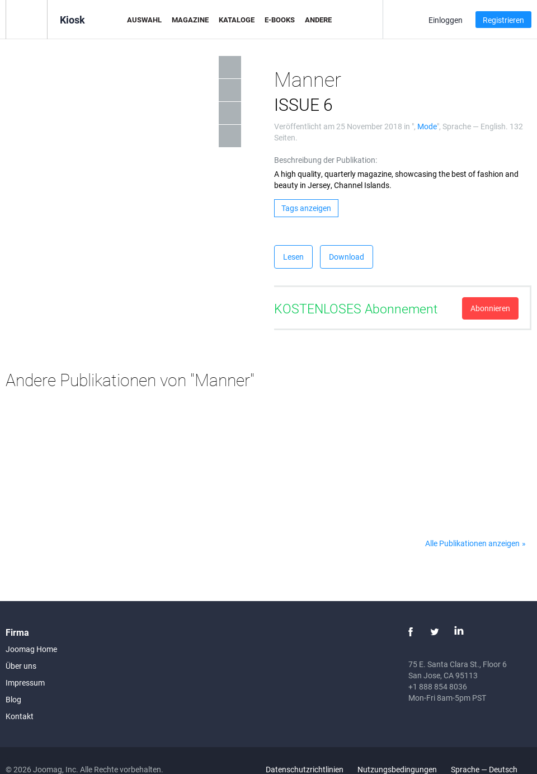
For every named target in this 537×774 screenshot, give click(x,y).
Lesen (293, 256)
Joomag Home (31, 649)
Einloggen (445, 20)
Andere (318, 20)
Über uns (21, 665)
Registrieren (503, 20)
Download (346, 256)
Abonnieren (490, 308)
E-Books (280, 20)
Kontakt (20, 716)
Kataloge (237, 20)
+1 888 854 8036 (437, 686)
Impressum (25, 682)
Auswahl (144, 20)
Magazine (190, 20)
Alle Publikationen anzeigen (472, 543)
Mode (427, 126)
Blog (13, 699)
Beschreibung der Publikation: (325, 159)
